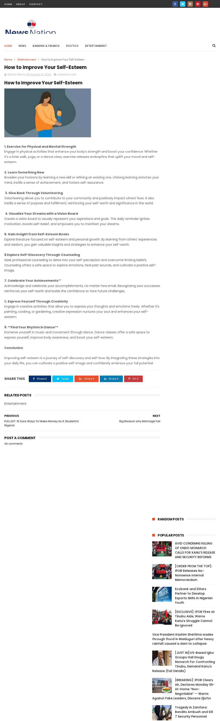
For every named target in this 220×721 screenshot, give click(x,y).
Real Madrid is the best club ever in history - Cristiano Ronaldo (121, 655)
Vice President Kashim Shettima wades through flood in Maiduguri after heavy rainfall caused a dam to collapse (183, 181)
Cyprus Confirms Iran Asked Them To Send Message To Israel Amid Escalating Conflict (194, 276)
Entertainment (96, 46)
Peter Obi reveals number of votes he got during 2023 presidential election (121, 577)
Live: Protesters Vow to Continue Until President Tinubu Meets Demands (34, 560)
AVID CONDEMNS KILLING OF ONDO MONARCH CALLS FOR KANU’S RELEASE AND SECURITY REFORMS (195, 92)
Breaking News (164, 304)
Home (8, 4)
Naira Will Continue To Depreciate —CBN (116, 594)
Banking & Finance (46, 46)
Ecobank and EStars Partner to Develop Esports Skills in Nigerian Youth (194, 138)
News (22, 46)
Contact (36, 4)
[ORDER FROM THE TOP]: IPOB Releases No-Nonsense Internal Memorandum (193, 115)
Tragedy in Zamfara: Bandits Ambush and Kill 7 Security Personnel (194, 253)
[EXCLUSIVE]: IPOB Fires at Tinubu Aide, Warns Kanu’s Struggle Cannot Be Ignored (195, 160)
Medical (205, 312)
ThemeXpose (29, 715)
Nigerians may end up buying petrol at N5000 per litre (120, 616)
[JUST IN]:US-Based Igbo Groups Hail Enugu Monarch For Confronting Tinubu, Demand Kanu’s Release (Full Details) (183, 203)
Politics (72, 46)
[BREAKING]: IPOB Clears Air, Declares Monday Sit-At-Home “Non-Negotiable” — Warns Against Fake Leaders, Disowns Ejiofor (183, 231)
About (20, 4)
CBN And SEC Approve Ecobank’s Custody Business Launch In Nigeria (121, 636)
